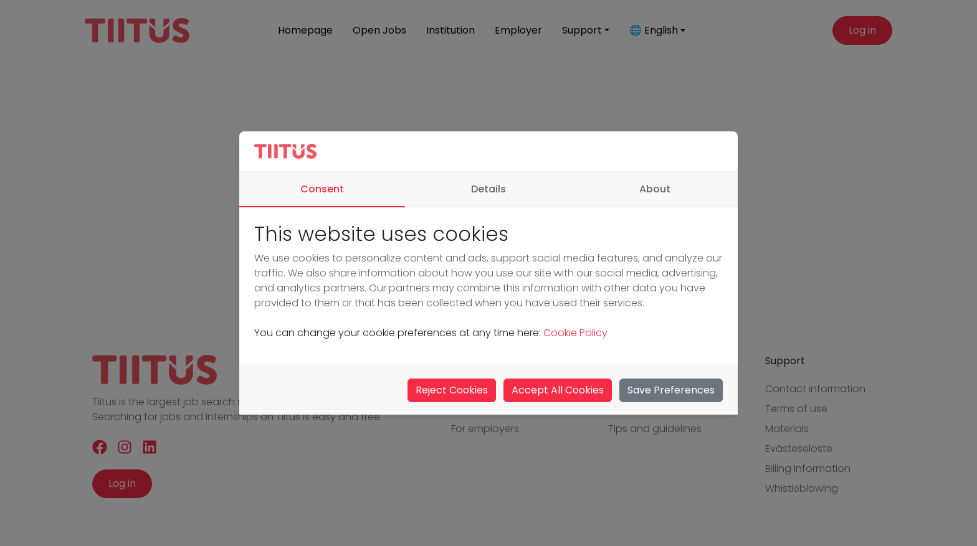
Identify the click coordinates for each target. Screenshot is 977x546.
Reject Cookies (452, 390)
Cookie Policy (574, 333)
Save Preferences (671, 390)
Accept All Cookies (558, 390)
